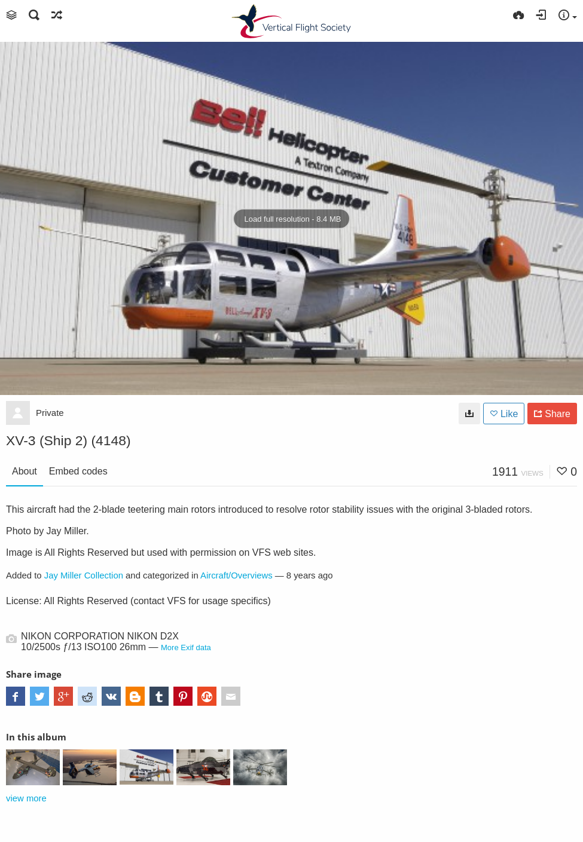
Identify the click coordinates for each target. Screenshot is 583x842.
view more (26, 798)
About (24, 471)
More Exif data (186, 647)
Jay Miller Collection (83, 575)
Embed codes (78, 471)
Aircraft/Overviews (236, 575)
